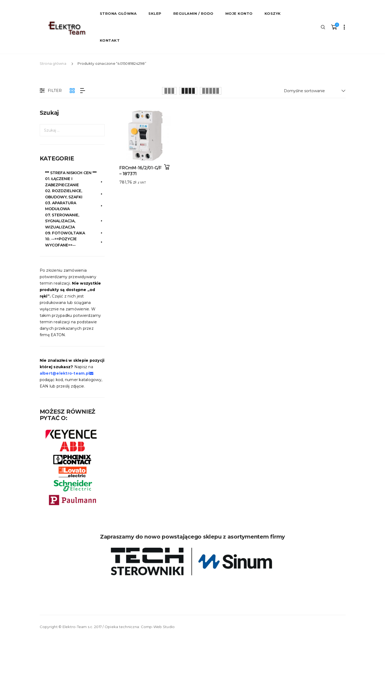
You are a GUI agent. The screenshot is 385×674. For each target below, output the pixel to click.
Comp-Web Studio (158, 627)
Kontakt (110, 40)
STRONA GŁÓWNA (118, 13)
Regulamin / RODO (193, 13)
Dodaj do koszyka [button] (167, 167)
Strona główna (53, 63)
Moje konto (239, 13)
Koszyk (273, 13)
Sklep (155, 13)
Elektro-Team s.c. (78, 627)
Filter (50, 91)
